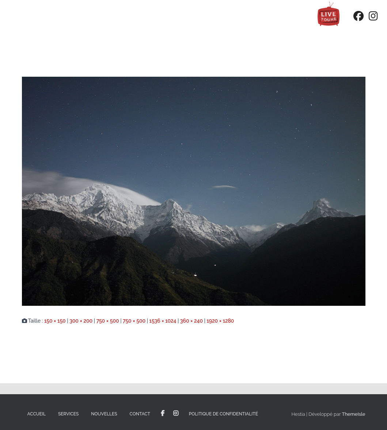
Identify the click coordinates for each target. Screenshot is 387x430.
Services (68, 413)
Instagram (176, 413)
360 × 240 (191, 321)
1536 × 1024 (163, 321)
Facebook (162, 413)
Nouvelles (104, 413)
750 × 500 (107, 321)
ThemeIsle (353, 414)
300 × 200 (80, 321)
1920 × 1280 (220, 321)
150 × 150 (55, 321)
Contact (140, 413)
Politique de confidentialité (223, 413)
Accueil (36, 413)
